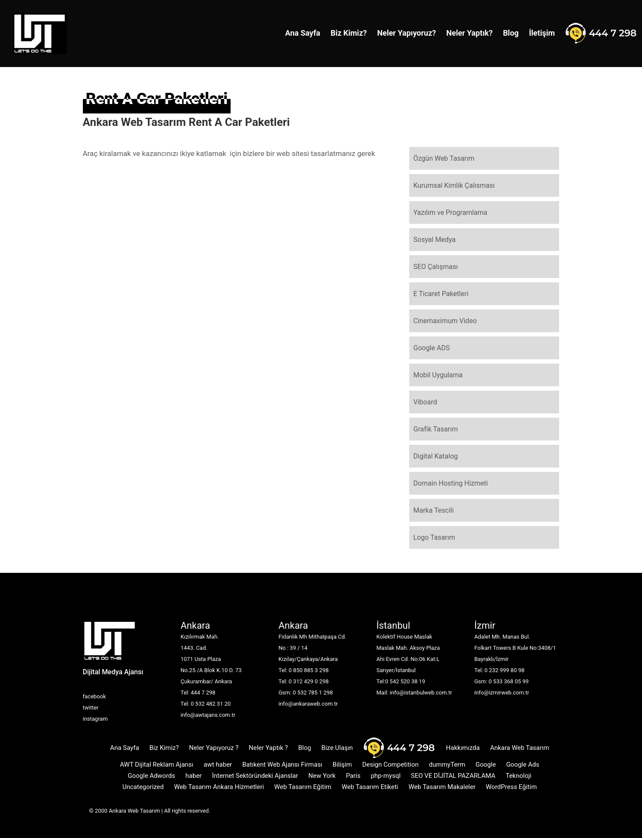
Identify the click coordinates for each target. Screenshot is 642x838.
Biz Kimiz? (349, 32)
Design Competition (390, 764)
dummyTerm (447, 764)
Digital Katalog (436, 456)
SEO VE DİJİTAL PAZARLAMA (453, 776)
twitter (91, 707)
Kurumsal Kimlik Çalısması (454, 185)
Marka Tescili (434, 510)
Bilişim (342, 764)
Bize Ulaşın (337, 748)
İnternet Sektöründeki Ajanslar (255, 776)
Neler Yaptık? (469, 32)
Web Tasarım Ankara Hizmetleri (219, 787)
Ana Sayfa (302, 32)
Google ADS (432, 348)
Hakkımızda (463, 748)
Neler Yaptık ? (268, 748)
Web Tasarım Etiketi (369, 787)
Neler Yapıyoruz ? (213, 748)
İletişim (542, 32)
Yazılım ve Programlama (450, 212)
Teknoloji (518, 776)
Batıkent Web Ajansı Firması (282, 764)
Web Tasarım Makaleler (441, 787)
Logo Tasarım (434, 537)
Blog (511, 32)
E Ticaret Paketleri (441, 294)
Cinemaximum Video (445, 321)
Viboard (425, 402)
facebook (94, 696)
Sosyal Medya (435, 239)
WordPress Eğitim (511, 787)
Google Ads (522, 764)
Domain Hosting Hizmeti (451, 483)
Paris (353, 776)
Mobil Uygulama (438, 375)
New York (321, 776)
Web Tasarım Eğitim (303, 787)
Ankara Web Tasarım (519, 748)
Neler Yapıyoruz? (406, 32)
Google (485, 764)
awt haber (218, 764)
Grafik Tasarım (436, 429)
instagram (95, 719)
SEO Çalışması (436, 267)
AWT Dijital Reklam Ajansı (156, 764)
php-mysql (385, 776)
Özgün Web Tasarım (444, 158)
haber (194, 776)
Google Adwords (151, 776)
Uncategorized (143, 787)
